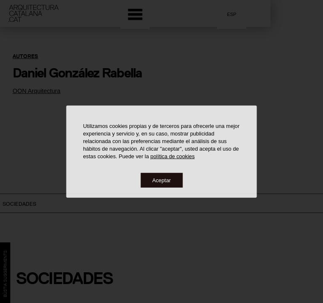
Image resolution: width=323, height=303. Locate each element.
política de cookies (173, 156)
